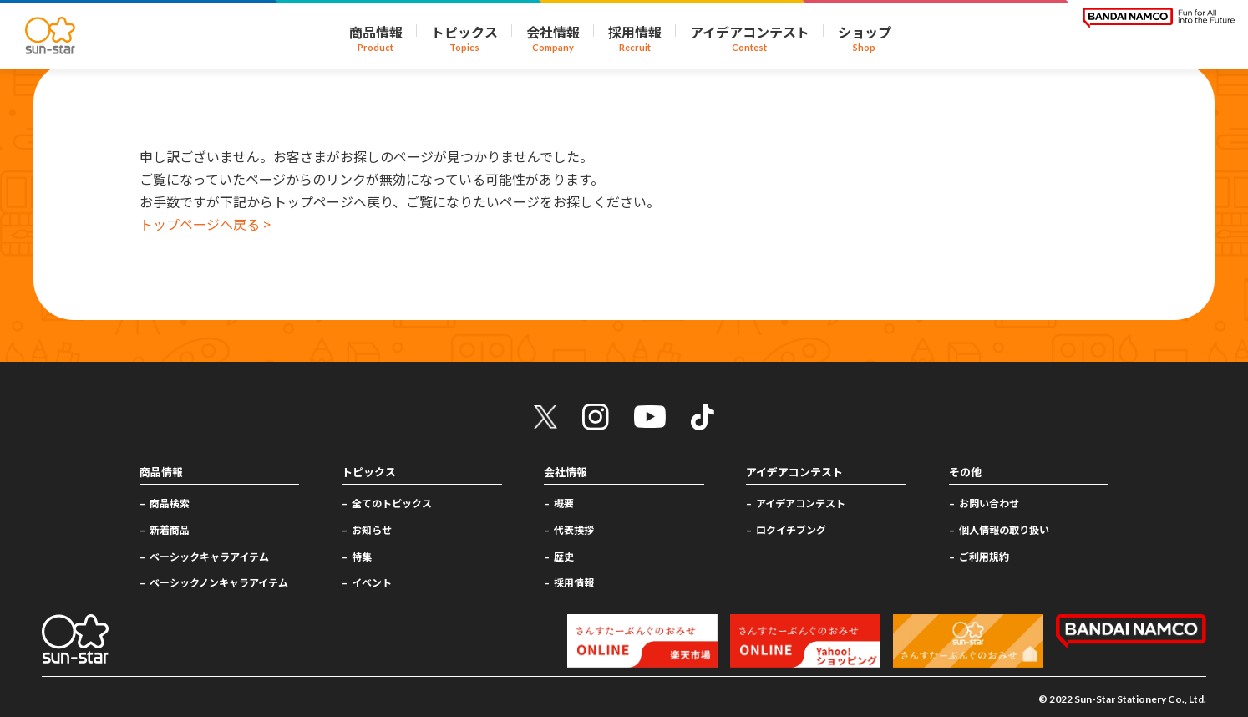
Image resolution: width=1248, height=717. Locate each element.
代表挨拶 (574, 529)
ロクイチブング (791, 529)
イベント (372, 582)
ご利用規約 (984, 556)
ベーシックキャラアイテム (209, 556)
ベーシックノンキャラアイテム (219, 582)
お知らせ (372, 529)
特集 (362, 556)
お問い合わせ (989, 503)
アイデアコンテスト (800, 503)
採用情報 (574, 582)
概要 (564, 503)
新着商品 (170, 529)
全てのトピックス (392, 503)
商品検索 (170, 503)
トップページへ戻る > (205, 224)
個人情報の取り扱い (1004, 529)
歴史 (564, 556)
